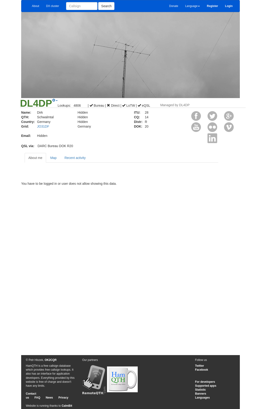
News (49, 397)
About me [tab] (35, 158)
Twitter (199, 365)
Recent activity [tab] (75, 158)
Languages (202, 397)
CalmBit (67, 405)
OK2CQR (51, 360)
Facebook (201, 369)
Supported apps (205, 385)
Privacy (63, 397)
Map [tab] (53, 158)
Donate (173, 6)
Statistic (200, 389)
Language (192, 6)
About (35, 6)
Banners (200, 393)
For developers (205, 381)
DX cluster (52, 6)
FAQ (37, 397)
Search (106, 6)
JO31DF (43, 126)
